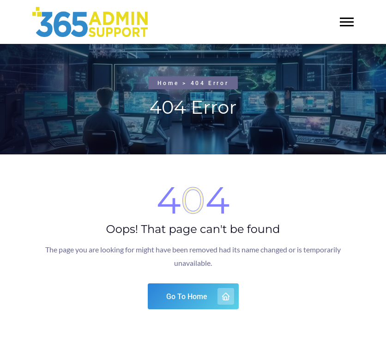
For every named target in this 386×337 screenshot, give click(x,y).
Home (168, 83)
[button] (347, 22)
